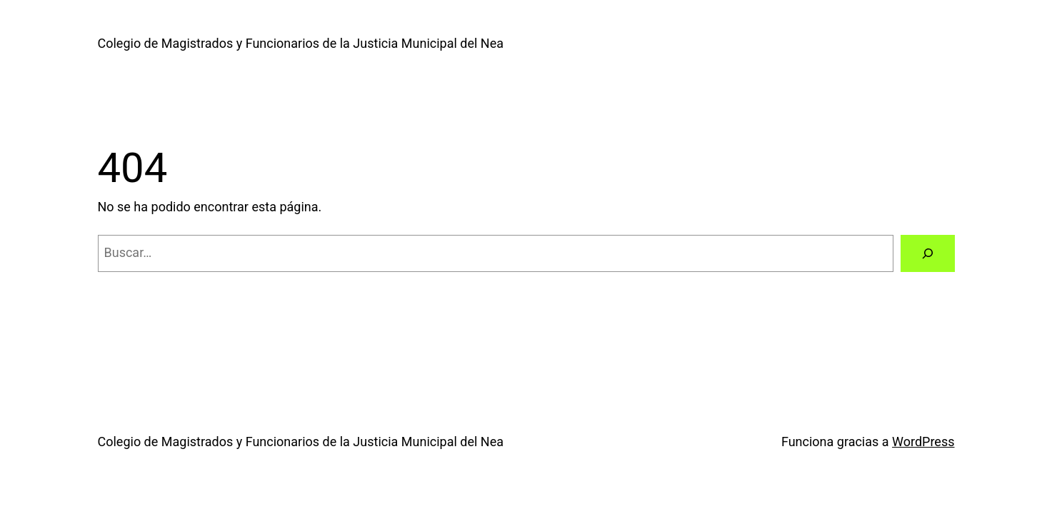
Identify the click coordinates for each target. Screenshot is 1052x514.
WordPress (923, 441)
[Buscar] (928, 253)
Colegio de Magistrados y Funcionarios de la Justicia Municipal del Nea (301, 43)
